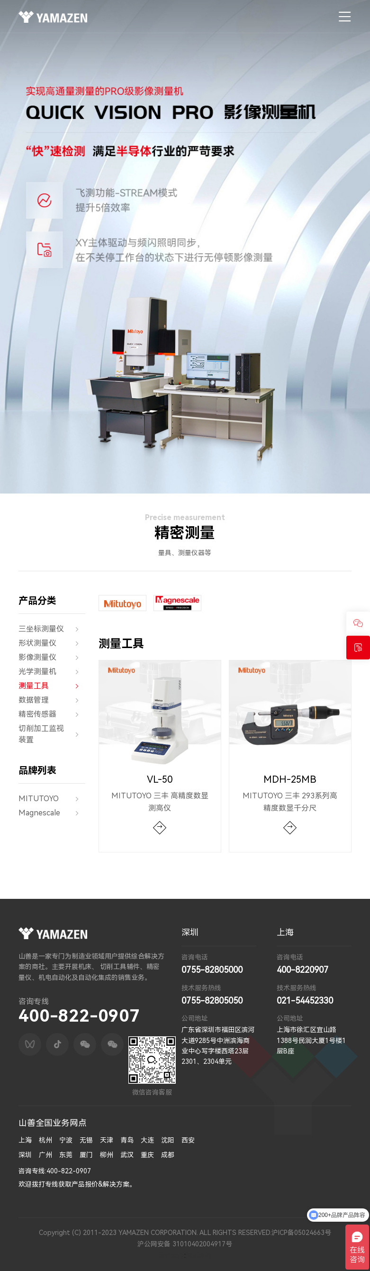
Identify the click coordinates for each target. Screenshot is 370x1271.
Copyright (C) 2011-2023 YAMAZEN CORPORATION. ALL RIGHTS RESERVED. (155, 1232)
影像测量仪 (51, 657)
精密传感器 (51, 714)
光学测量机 (51, 671)
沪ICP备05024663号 (301, 1232)
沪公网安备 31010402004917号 (184, 1244)
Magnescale (51, 813)
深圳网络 (199, 1255)
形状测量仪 (51, 643)
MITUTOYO (51, 799)
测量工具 (51, 686)
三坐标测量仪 (51, 629)
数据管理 (51, 700)
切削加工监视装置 (51, 734)
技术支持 (171, 1255)
